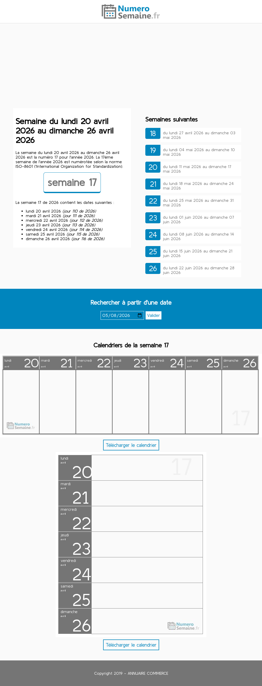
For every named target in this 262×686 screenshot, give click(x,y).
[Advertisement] (131, 67)
